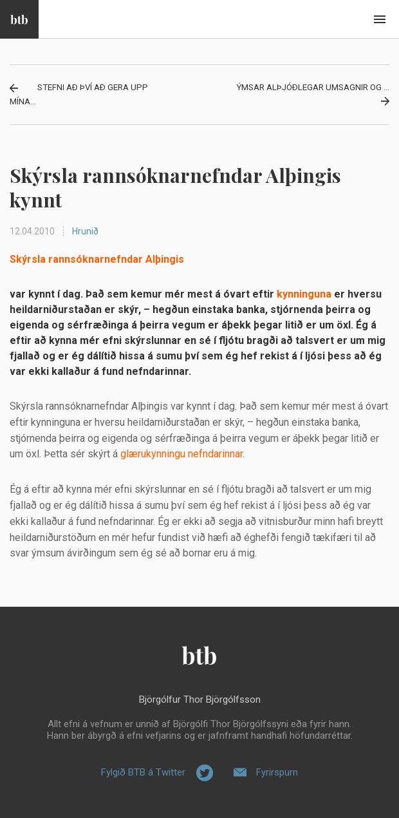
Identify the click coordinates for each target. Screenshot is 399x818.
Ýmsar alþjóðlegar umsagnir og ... (312, 87)
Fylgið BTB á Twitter (143, 772)
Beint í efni (380, 19)
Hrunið (85, 231)
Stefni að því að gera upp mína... (79, 94)
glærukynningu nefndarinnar (181, 454)
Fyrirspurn (277, 772)
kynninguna (304, 294)
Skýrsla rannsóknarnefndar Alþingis (97, 259)
